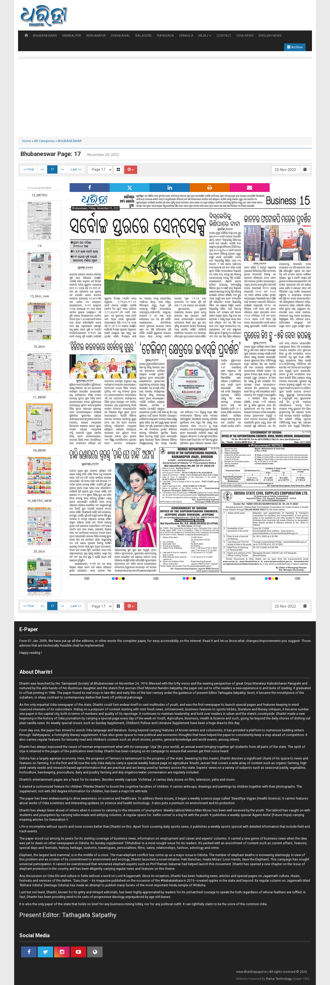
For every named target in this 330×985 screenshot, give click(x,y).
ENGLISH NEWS (270, 35)
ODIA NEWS (244, 35)
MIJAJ (205, 35)
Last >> (76, 169)
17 (52, 169)
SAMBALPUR (71, 35)
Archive (294, 47)
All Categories (44, 141)
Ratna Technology (279, 979)
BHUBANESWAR (45, 35)
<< (42, 169)
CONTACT (224, 35)
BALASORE (143, 35)
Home (26, 141)
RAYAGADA (165, 35)
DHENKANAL (120, 35)
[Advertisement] (165, 98)
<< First (28, 169)
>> (62, 169)
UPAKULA (186, 35)
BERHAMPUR (96, 35)
